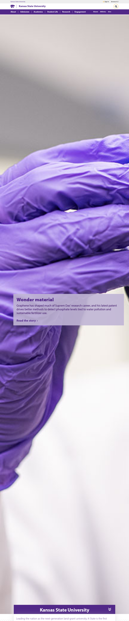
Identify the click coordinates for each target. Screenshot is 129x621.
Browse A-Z (114, 2)
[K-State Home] (13, 6)
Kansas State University (18, 2)
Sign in (107, 2)
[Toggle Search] (116, 6)
